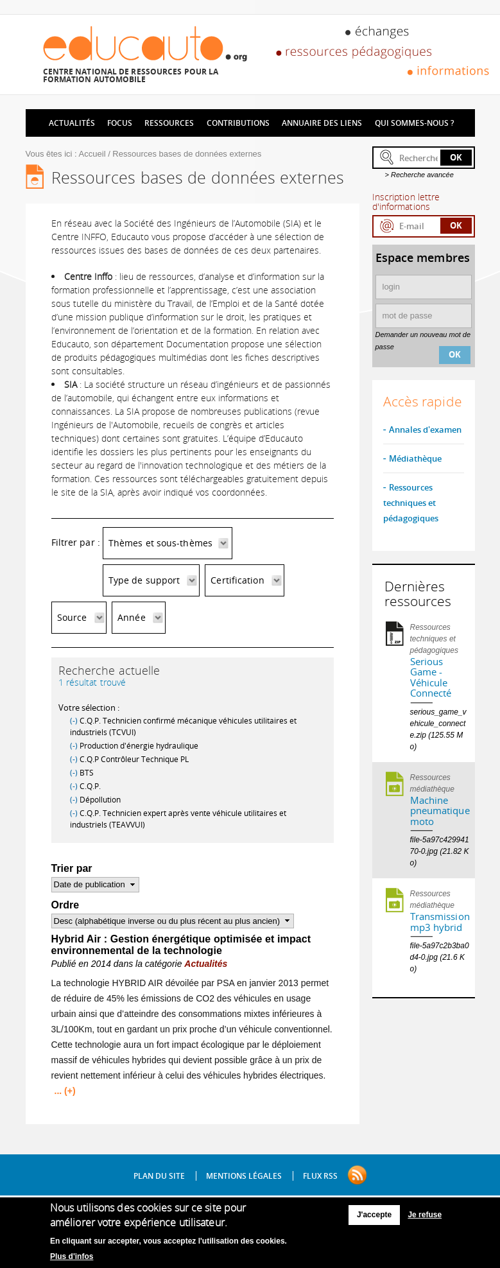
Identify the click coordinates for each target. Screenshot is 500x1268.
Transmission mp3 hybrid (440, 922)
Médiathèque (415, 458)
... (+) (65, 1091)
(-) (75, 720)
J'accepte (374, 1217)
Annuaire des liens (322, 122)
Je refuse (425, 1217)
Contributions (238, 122)
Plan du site (159, 1176)
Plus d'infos (72, 1259)
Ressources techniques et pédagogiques (410, 503)
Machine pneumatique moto (440, 811)
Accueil (92, 154)
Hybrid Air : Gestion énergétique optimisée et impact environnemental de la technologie (181, 945)
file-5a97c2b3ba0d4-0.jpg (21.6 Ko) (439, 957)
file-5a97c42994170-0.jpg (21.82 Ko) (439, 851)
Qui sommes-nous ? (414, 122)
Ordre (65, 904)
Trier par (71, 868)
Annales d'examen (425, 429)
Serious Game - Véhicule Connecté (431, 677)
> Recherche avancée (419, 174)
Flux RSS (320, 1176)
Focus (119, 122)
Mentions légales (244, 1176)
